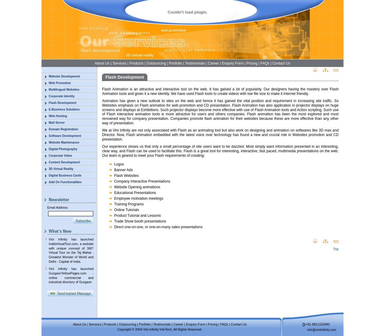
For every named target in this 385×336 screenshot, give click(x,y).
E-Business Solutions (64, 109)
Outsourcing (156, 63)
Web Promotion (60, 83)
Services (119, 63)
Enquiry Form (233, 63)
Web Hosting (58, 116)
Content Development (64, 162)
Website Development (64, 76)
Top (336, 249)
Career (213, 63)
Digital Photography (63, 149)
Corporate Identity (62, 96)
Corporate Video (60, 155)
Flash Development (62, 102)
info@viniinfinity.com (322, 329)
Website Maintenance (64, 142)
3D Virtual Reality (61, 169)
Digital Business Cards (65, 175)
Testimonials (195, 63)
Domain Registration (63, 129)
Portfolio (175, 63)
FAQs (265, 63)
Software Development (65, 136)
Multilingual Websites (64, 89)
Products (136, 63)
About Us (102, 63)
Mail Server (57, 122)
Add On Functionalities (65, 182)
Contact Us (281, 63)
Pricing (251, 63)
